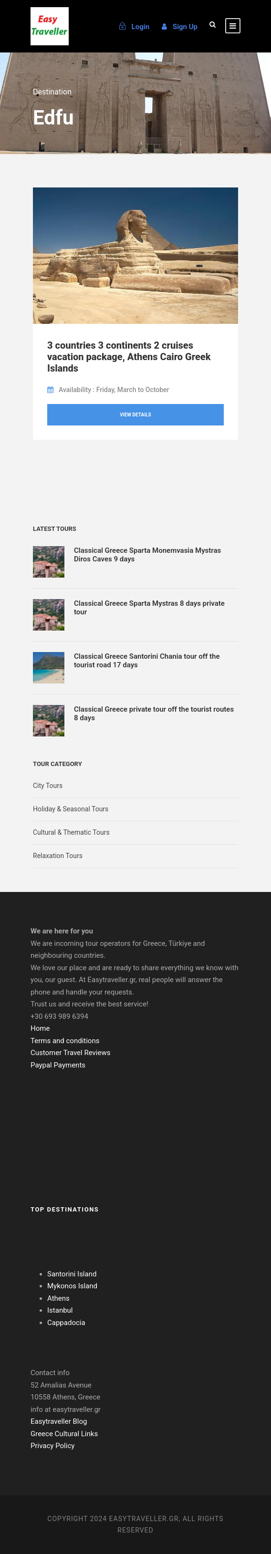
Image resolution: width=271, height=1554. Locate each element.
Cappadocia (66, 1322)
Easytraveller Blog (59, 1421)
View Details (135, 414)
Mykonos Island (72, 1286)
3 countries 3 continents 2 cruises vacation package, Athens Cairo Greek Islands (129, 357)
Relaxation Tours (58, 856)
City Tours (48, 785)
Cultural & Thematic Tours (71, 832)
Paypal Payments (58, 1065)
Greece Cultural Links (64, 1434)
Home (40, 1028)
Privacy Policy (52, 1445)
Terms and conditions (65, 1040)
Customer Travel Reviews (70, 1052)
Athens (58, 1298)
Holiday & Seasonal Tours (70, 809)
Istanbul (60, 1310)
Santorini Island (71, 1274)
